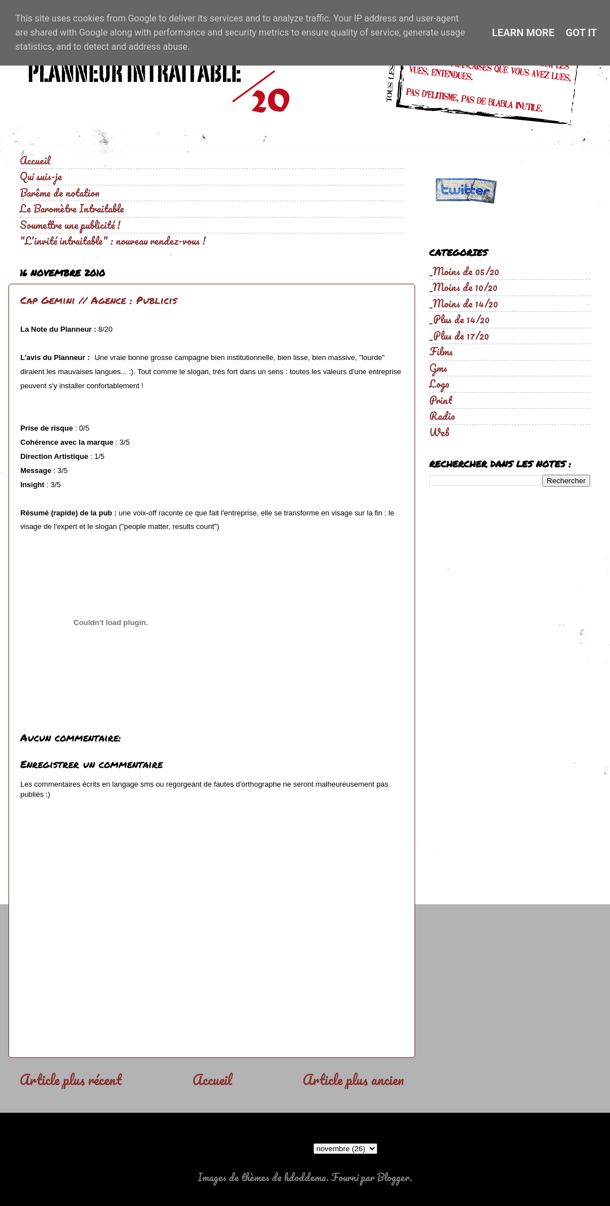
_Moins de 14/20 (463, 303)
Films (441, 351)
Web (439, 432)
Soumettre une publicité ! (70, 225)
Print (440, 400)
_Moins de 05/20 (464, 271)
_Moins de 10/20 (463, 287)
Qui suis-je (41, 176)
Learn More (523, 32)
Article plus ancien (353, 1079)
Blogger (393, 1177)
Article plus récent (70, 1079)
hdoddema (305, 1177)
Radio (442, 416)
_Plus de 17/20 (459, 336)
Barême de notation (59, 193)
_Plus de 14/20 (459, 319)
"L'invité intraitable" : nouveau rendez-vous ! (113, 241)
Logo (439, 384)
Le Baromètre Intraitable (72, 208)
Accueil (35, 160)
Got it (581, 32)
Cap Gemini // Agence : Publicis (98, 300)
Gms (438, 368)
